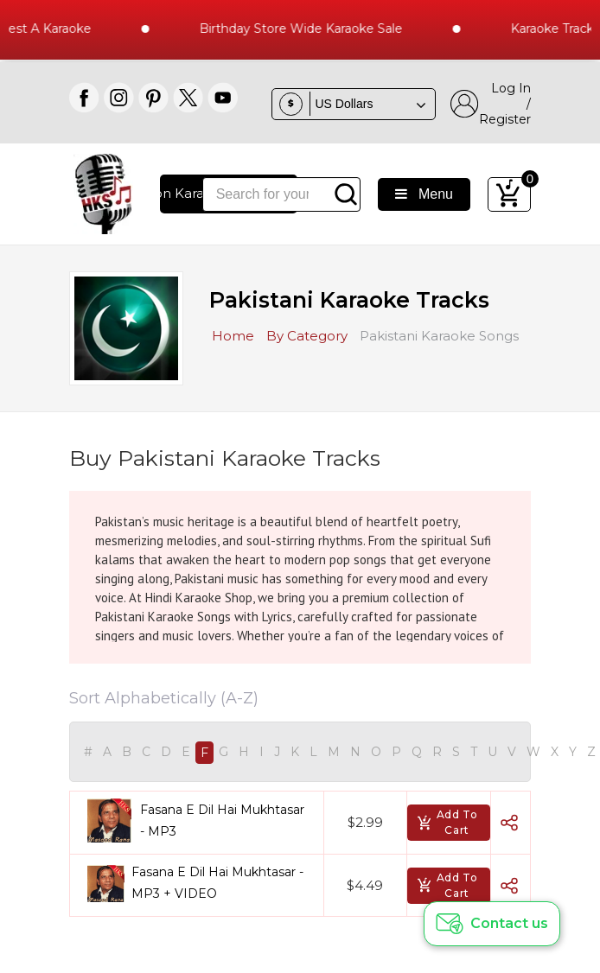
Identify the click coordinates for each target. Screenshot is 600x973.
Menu (424, 194)
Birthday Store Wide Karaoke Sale (306, 28)
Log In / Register (490, 103)
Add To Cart (447, 822)
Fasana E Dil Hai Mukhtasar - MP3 (222, 820)
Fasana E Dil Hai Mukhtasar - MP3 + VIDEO (217, 882)
